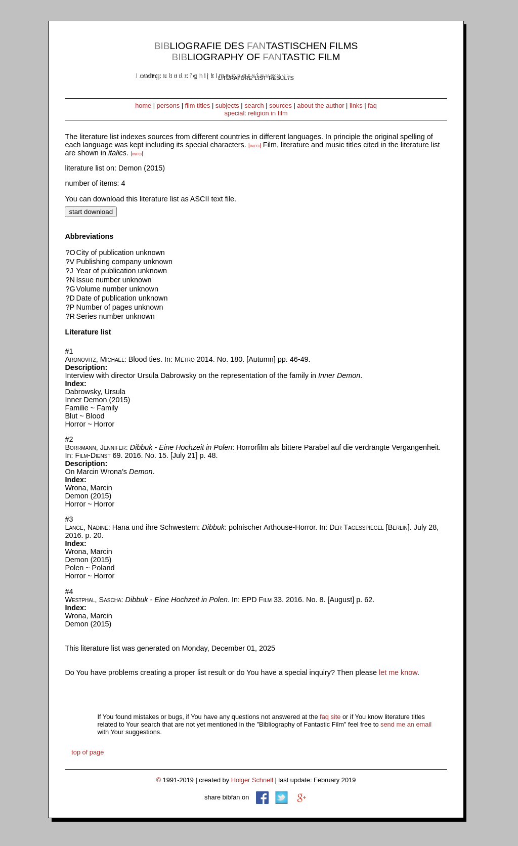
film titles (197, 105)
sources (280, 105)
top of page (87, 752)
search (254, 105)
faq (372, 105)
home (143, 105)
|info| (254, 145)
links (356, 105)
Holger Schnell (252, 780)
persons (168, 105)
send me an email (405, 724)
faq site (330, 717)
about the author (320, 105)
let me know (398, 672)
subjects (227, 105)
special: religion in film (255, 113)
